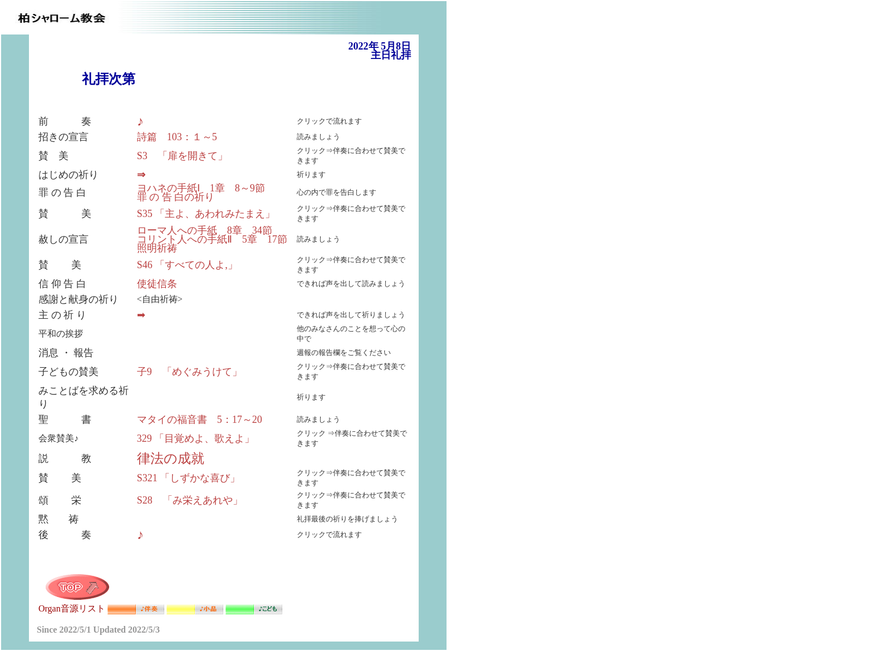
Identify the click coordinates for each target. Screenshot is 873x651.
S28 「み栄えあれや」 (190, 500)
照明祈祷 (157, 248)
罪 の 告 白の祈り (176, 197)
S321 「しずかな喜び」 (189, 478)
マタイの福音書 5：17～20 (199, 419)
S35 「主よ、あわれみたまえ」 (206, 213)
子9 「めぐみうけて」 (189, 371)
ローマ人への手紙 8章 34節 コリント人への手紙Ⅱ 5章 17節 (212, 235)
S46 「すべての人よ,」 (187, 264)
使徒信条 (157, 283)
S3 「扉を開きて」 (182, 155)
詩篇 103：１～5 (177, 136)
